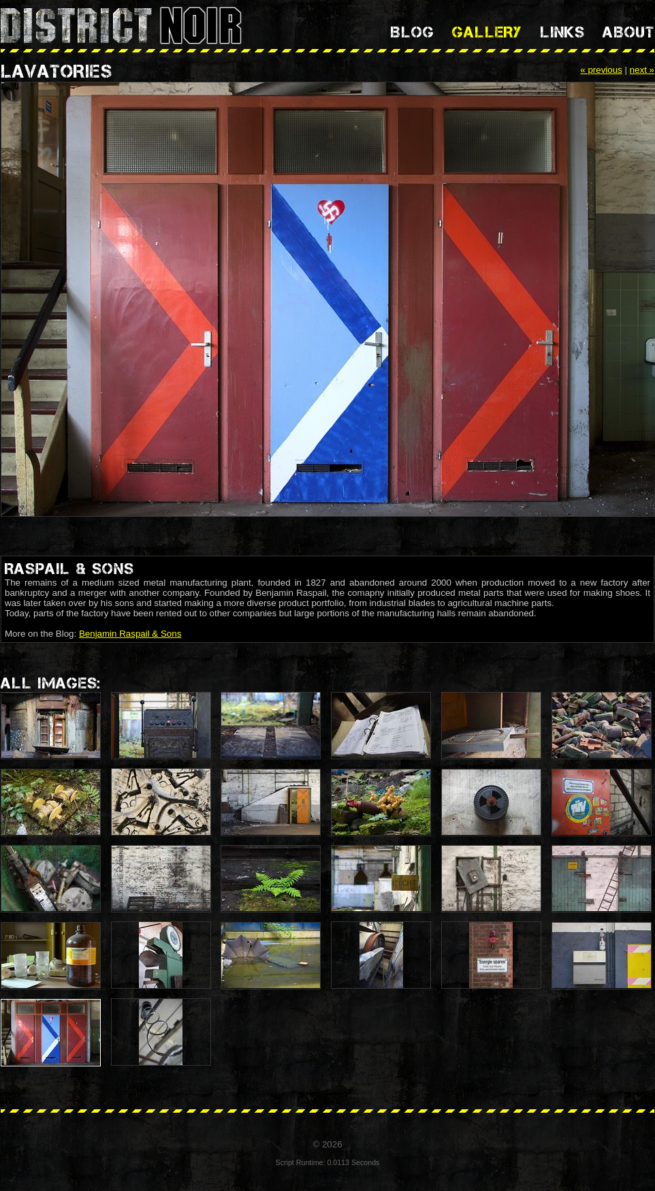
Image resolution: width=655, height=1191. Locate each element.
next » (642, 70)
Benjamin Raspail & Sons (130, 634)
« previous (601, 70)
